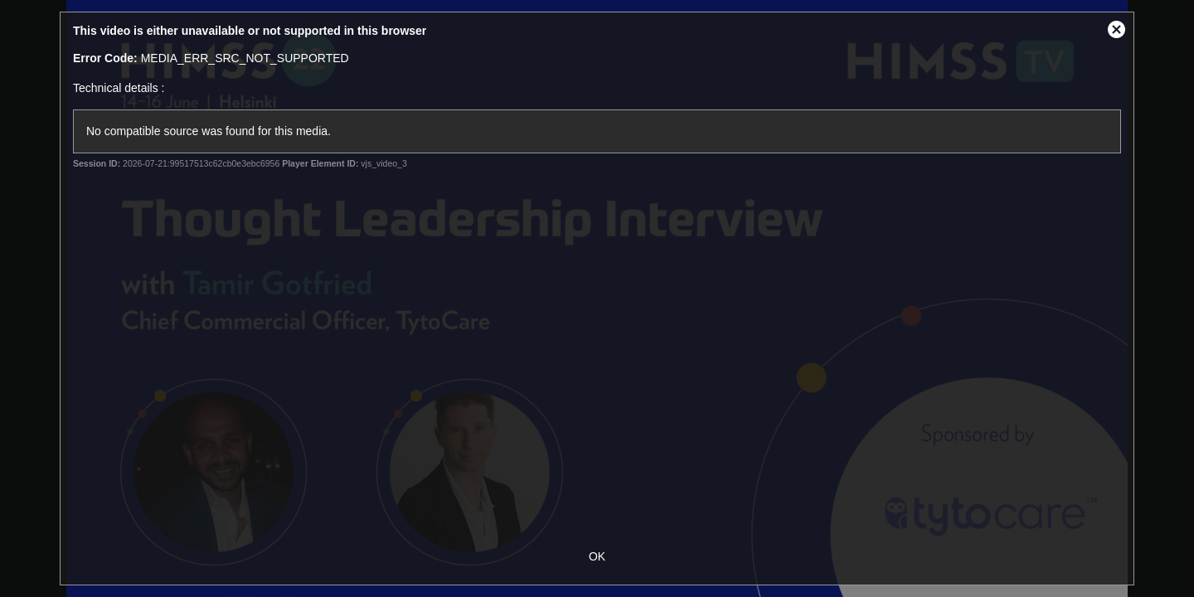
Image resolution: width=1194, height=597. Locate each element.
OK (597, 556)
